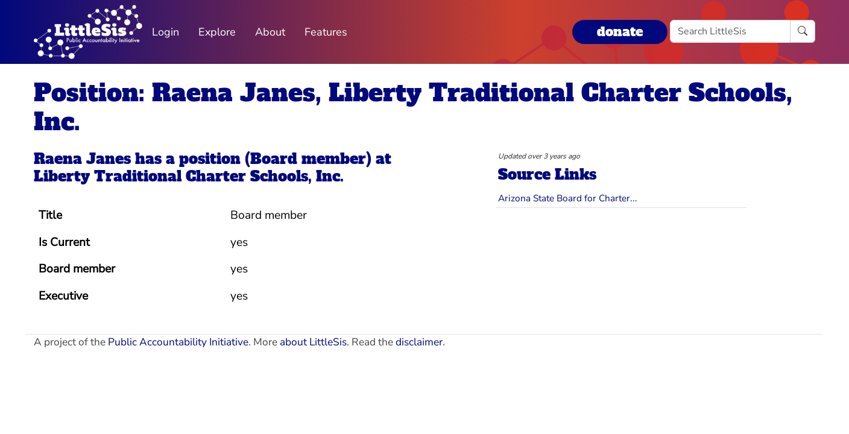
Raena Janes (82, 159)
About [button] (270, 32)
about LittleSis (313, 342)
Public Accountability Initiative (178, 342)
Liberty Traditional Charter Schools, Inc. (189, 176)
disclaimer (419, 342)
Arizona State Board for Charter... (567, 198)
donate (620, 31)
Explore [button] (217, 32)
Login (165, 32)
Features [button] (326, 32)
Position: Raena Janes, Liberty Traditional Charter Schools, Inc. (413, 107)
